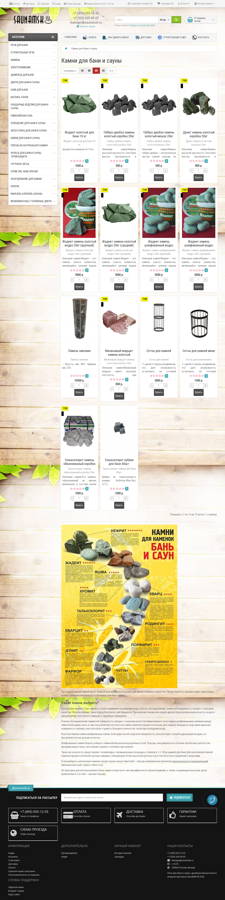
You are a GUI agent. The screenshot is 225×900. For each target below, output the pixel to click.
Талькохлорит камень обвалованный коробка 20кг (79, 464)
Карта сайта (14, 894)
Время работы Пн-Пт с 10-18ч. (99, 3)
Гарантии (43, 3)
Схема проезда (72, 3)
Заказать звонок (86, 26)
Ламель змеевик (79, 351)
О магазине (71, 37)
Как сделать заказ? (115, 37)
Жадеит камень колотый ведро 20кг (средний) (119, 243)
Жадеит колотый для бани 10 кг (79, 134)
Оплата (14, 3)
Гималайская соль (22, 115)
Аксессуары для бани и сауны (33, 130)
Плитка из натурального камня (33, 145)
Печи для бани (33, 45)
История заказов (122, 853)
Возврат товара (16, 890)
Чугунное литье (20, 164)
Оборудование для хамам (33, 179)
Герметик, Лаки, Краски (24, 171)
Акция (56, 3)
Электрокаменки (33, 67)
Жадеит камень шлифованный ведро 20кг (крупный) (159, 245)
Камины (33, 60)
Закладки (119, 856)
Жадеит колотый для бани (142, 25)
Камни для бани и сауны (25, 138)
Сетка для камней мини (199, 351)
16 (111, 70)
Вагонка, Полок (33, 97)
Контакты (200, 37)
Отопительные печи (33, 52)
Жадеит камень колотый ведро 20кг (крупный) (79, 243)
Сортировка (70, 70)
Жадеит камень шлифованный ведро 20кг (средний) (198, 245)
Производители (69, 853)
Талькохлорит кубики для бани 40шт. (119, 462)
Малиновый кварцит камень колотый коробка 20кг (119, 354)
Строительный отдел (172, 37)
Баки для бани (33, 90)
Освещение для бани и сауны (33, 123)
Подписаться (180, 797)
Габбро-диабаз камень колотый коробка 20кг (119, 134)
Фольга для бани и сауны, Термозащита (33, 154)
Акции (11, 853)
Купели (33, 186)
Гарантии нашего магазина (21, 871)
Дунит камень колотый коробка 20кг (198, 134)
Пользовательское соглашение (23, 874)
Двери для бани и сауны (33, 82)
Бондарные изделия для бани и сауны (33, 106)
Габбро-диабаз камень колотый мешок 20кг (158, 134)
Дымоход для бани (33, 75)
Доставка (29, 3)
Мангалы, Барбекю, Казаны (33, 194)
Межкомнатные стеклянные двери (33, 201)
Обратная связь (16, 887)
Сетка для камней (158, 351)
